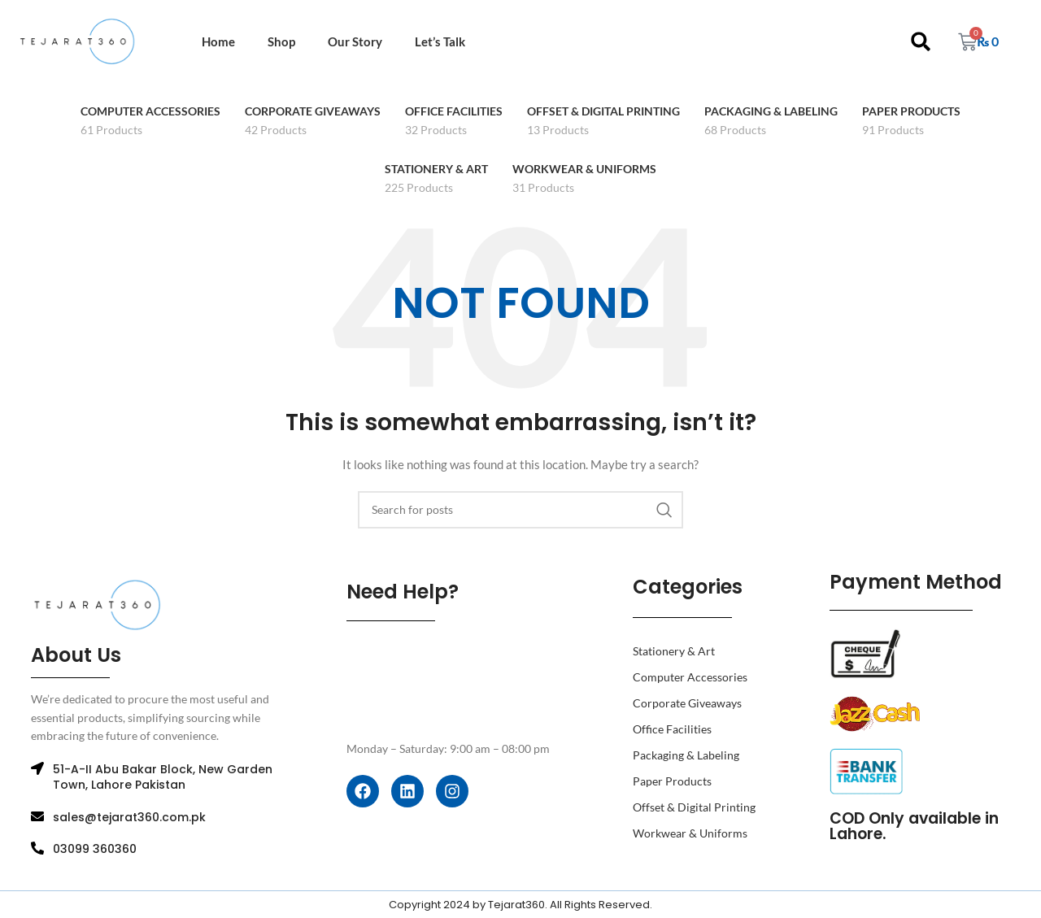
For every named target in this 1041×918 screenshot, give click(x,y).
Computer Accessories (690, 677)
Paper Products (672, 781)
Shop (281, 41)
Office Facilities (672, 729)
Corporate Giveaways (687, 703)
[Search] (520, 510)
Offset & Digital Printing (694, 807)
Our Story (355, 41)
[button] (921, 41)
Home (218, 41)
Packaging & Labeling (686, 755)
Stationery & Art (674, 651)
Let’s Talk (440, 41)
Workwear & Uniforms (690, 833)
